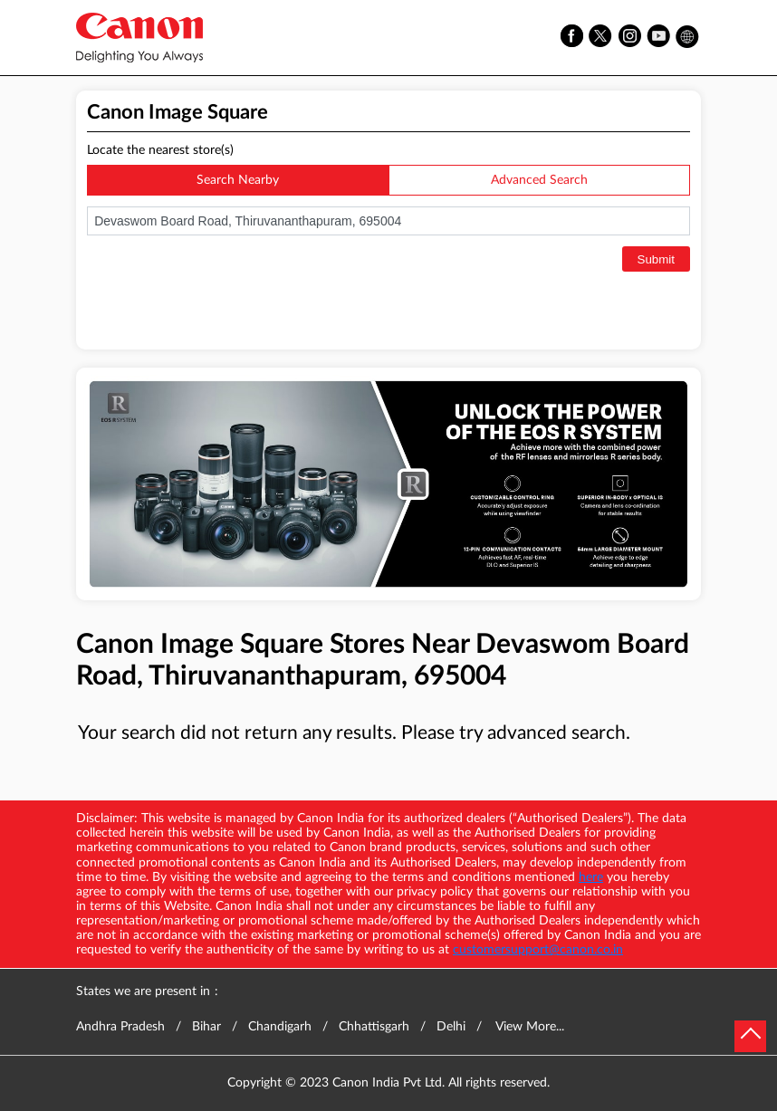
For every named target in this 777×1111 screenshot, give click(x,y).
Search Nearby (238, 180)
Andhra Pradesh (120, 1026)
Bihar (206, 1026)
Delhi (450, 1026)
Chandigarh (280, 1026)
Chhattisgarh (374, 1026)
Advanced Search (539, 180)
